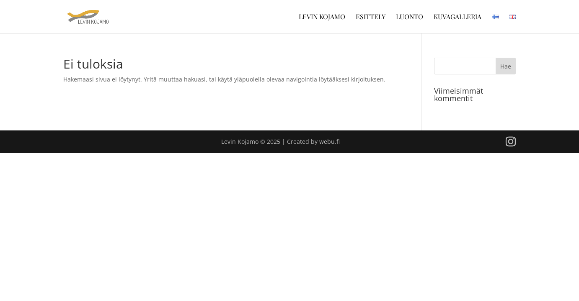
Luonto (409, 17)
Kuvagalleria (457, 17)
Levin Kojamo (322, 17)
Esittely (370, 17)
